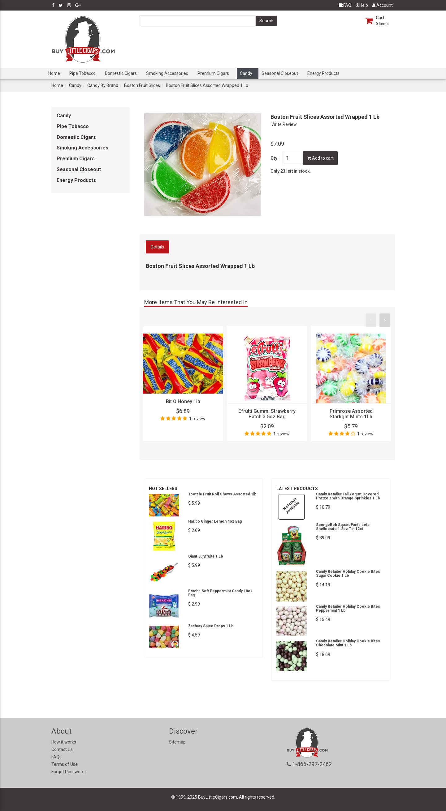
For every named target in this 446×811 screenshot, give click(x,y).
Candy (246, 73)
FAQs (56, 756)
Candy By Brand (102, 85)
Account (382, 5)
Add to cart (320, 158)
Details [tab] (157, 246)
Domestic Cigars (121, 73)
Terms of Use (64, 764)
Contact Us (62, 749)
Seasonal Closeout (280, 73)
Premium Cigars (213, 73)
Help (362, 5)
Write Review (284, 124)
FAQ (345, 5)
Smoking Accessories (167, 73)
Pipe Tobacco (82, 73)
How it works (63, 742)
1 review (197, 418)
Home (54, 73)
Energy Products (323, 73)
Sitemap (177, 742)
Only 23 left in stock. (291, 171)
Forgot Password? (69, 771)
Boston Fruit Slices (142, 85)
